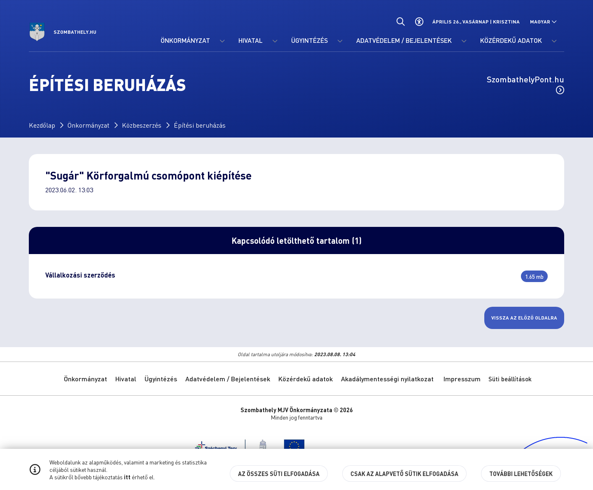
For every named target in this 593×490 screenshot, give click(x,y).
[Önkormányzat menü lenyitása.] (222, 41)
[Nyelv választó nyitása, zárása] (543, 21)
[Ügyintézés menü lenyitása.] (339, 41)
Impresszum (462, 378)
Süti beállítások (510, 379)
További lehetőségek (521, 473)
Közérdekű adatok (305, 378)
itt (127, 477)
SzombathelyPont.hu (525, 84)
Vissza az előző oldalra (524, 318)
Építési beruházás (200, 125)
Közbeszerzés (141, 125)
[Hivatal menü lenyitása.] (274, 41)
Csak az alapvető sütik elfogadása (404, 473)
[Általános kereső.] (400, 21)
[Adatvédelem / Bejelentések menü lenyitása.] (463, 41)
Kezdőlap (42, 125)
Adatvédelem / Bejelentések (227, 378)
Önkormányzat (89, 125)
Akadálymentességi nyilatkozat (387, 378)
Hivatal (125, 378)
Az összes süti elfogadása (279, 473)
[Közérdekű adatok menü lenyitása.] (554, 41)
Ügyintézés (161, 378)
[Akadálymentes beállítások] (419, 21)
